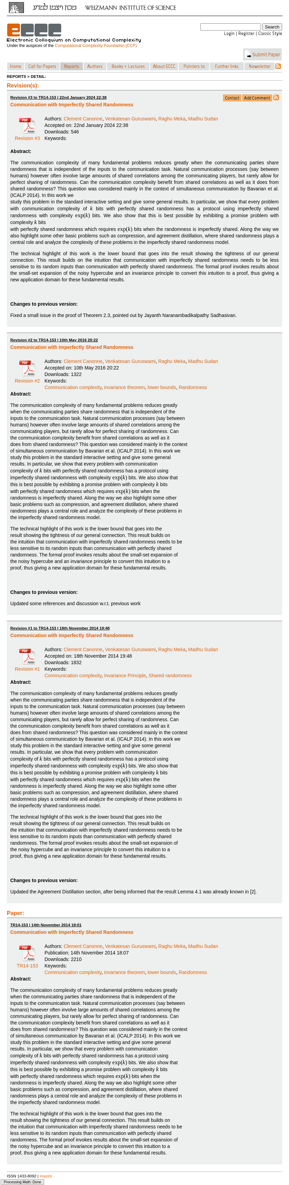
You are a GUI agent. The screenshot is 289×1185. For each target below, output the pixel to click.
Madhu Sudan (203, 118)
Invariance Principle (125, 675)
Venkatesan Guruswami (130, 118)
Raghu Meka (171, 118)
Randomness (193, 387)
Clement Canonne (83, 118)
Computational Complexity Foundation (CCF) (96, 45)
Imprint (46, 1176)
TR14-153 (27, 963)
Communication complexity (73, 387)
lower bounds (162, 387)
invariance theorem (124, 387)
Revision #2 (27, 378)
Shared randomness (170, 675)
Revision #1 (27, 666)
